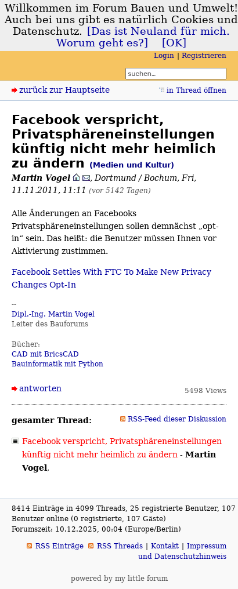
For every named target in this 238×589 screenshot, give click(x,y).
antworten (40, 388)
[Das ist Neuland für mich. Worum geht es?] (143, 37)
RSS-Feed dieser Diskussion (177, 419)
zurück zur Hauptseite (64, 89)
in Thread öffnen (196, 90)
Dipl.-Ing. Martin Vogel (53, 314)
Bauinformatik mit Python (57, 364)
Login (164, 56)
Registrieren (204, 56)
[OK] (174, 43)
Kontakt (165, 546)
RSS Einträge (59, 546)
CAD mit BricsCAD (45, 354)
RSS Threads (120, 546)
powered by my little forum (119, 579)
